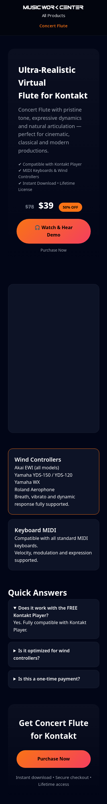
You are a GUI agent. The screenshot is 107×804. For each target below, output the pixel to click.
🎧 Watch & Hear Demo (53, 231)
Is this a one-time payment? (49, 679)
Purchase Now (53, 250)
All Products (53, 15)
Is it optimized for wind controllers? (41, 654)
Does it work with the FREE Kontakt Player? (45, 611)
